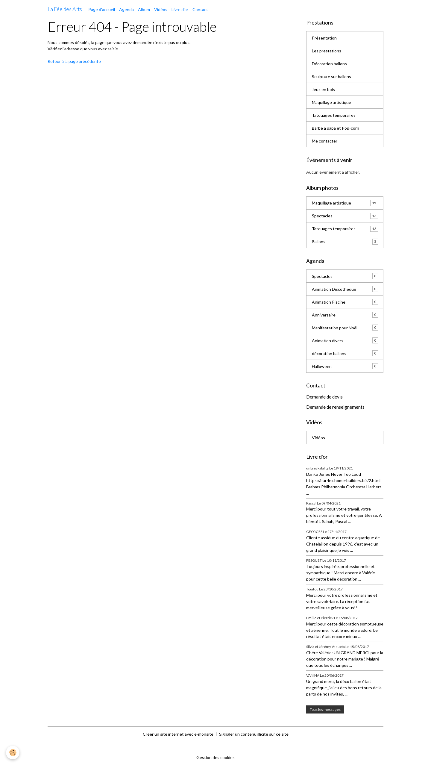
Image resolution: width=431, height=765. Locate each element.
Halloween (345, 366)
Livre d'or (180, 9)
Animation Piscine (345, 302)
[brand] (65, 9)
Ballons (345, 242)
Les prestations (326, 50)
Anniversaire (345, 315)
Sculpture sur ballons (331, 76)
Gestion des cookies (215, 757)
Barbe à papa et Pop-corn (335, 128)
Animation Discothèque (345, 289)
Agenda (126, 9)
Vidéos (160, 9)
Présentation (324, 37)
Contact (200, 9)
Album (144, 9)
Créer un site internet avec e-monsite (178, 734)
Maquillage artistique (331, 102)
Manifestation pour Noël (345, 328)
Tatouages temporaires (334, 115)
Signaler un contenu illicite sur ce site (254, 734)
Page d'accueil (101, 9)
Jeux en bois (323, 89)
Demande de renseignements (335, 407)
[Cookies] (12, 752)
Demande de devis (324, 396)
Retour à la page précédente (74, 61)
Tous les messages (325, 709)
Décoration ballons (329, 63)
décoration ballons (345, 353)
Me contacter (324, 140)
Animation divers (345, 340)
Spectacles (345, 216)
